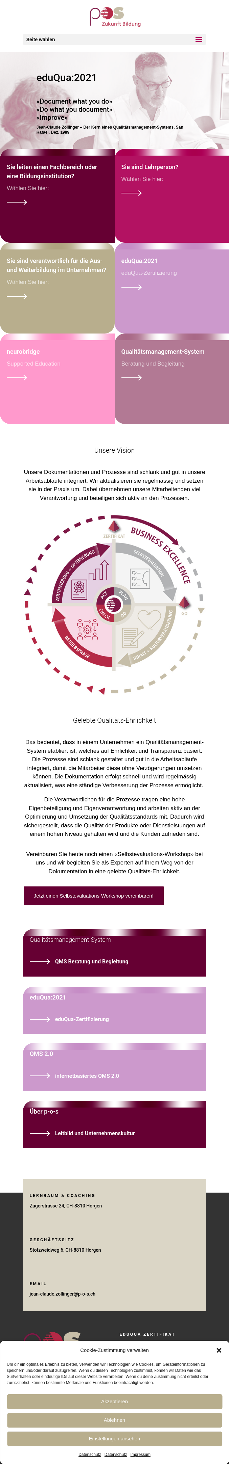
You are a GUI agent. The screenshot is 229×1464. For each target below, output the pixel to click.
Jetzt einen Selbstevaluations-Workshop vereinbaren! (94, 896)
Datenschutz (89, 1454)
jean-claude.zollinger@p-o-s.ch (62, 1294)
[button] (218, 1350)
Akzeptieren (114, 1401)
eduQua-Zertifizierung (82, 1019)
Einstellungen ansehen (114, 1438)
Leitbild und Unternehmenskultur (95, 1133)
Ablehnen (114, 1420)
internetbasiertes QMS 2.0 (87, 1076)
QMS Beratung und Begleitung (92, 961)
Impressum (141, 1454)
